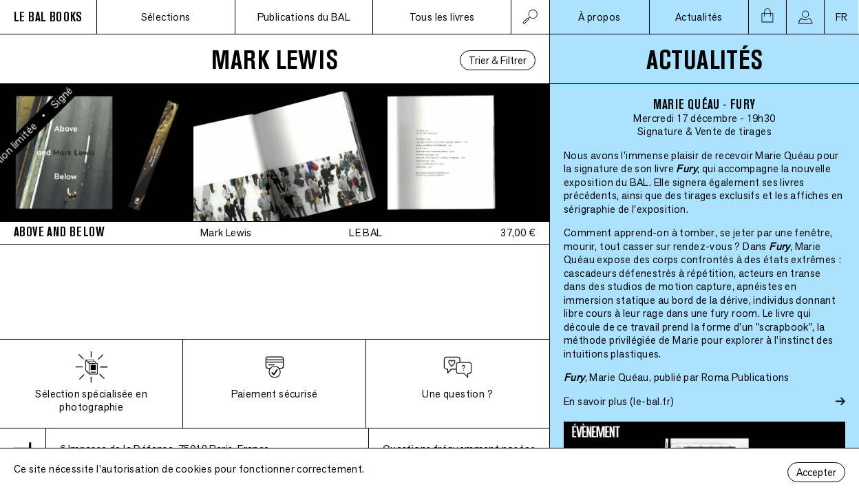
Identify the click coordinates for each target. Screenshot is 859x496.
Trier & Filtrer (498, 60)
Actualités (699, 16)
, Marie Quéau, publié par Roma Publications (676, 377)
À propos (599, 16)
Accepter (816, 472)
